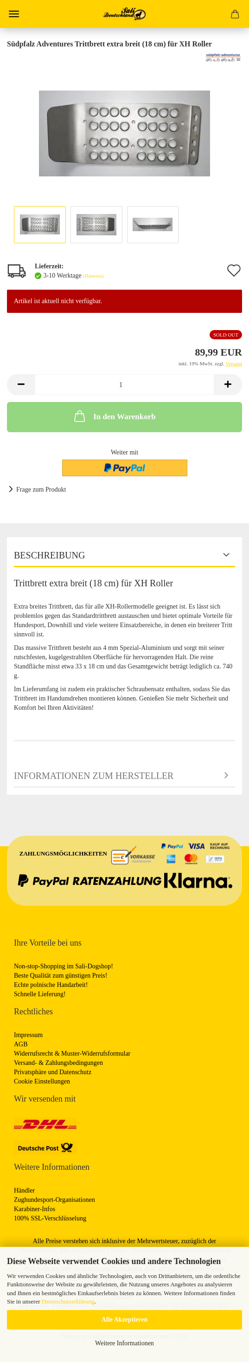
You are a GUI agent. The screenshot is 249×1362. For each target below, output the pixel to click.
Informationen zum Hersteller (93, 776)
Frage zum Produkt (41, 489)
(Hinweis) (93, 276)
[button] (21, 384)
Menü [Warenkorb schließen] (14, 13)
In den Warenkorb (113, 416)
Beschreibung (49, 555)
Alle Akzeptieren (125, 1319)
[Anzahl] (124, 384)
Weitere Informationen (124, 1343)
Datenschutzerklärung (68, 1301)
